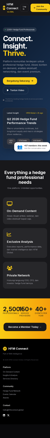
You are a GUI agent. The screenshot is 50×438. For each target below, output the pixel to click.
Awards (6, 398)
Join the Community (40, 7)
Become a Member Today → (25, 326)
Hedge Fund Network (11, 391)
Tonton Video (15, 90)
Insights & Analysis (10, 375)
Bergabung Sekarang (20, 81)
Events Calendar (9, 394)
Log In (24, 7)
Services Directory (10, 379)
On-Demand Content (11, 372)
